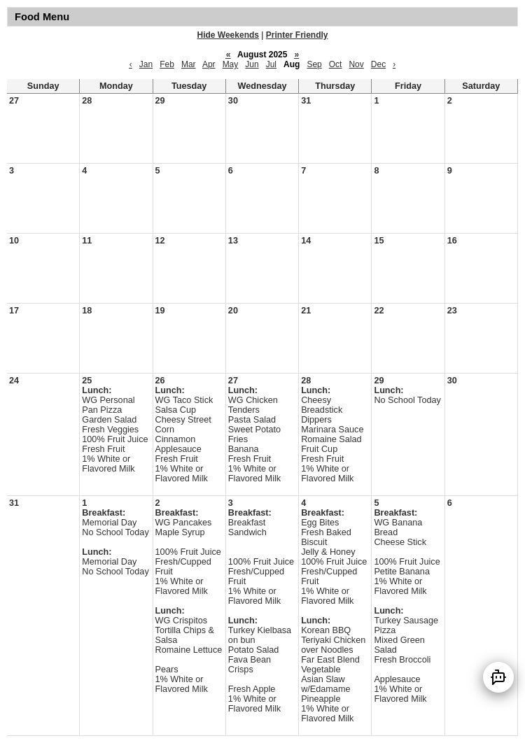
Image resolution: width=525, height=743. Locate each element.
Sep (314, 64)
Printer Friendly (297, 35)
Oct (335, 64)
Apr (209, 64)
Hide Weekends (228, 35)
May (231, 64)
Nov (356, 64)
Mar (188, 64)
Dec (378, 64)
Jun (251, 64)
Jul (271, 64)
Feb (167, 64)
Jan (146, 64)
